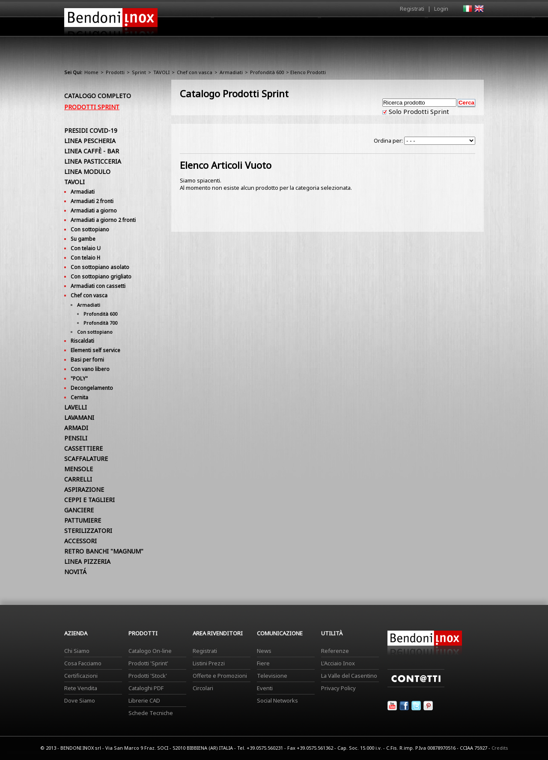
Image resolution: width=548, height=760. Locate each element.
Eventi (265, 688)
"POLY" (79, 378)
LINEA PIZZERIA (87, 561)
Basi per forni (87, 359)
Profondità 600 (267, 72)
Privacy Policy (338, 688)
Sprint (139, 72)
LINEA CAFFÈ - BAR (91, 151)
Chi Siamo (76, 651)
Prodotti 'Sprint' (148, 663)
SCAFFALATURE (86, 459)
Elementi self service (95, 350)
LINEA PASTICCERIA (92, 161)
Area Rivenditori (341, 28)
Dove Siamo (79, 700)
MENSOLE (78, 469)
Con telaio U (86, 248)
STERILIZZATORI (88, 531)
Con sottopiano (90, 229)
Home (226, 26)
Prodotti (294, 28)
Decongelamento (92, 388)
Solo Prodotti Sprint (418, 111)
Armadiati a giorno (94, 210)
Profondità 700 (100, 323)
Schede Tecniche (150, 713)
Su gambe (83, 238)
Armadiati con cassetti (98, 286)
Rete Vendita (80, 688)
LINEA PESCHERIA (90, 141)
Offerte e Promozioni (220, 675)
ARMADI (76, 428)
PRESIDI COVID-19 (90, 130)
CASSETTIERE (83, 448)
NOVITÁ (75, 572)
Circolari (203, 688)
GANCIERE (79, 510)
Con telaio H (85, 257)
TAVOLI (161, 72)
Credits (499, 748)
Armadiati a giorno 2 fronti (103, 220)
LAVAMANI (79, 417)
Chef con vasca (194, 72)
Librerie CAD (144, 700)
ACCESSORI (80, 541)
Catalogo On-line (150, 651)
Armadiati (231, 72)
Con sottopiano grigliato (101, 276)
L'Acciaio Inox (338, 663)
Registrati (412, 8)
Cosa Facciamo (82, 663)
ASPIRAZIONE (84, 489)
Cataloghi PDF (146, 688)
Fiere (263, 663)
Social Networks (277, 700)
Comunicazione (396, 28)
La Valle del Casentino (349, 675)
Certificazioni (81, 675)
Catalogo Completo (97, 96)
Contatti (472, 26)
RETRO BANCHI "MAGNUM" (103, 551)
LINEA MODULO (87, 172)
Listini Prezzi (209, 663)
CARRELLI (78, 479)
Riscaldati (82, 340)
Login (441, 8)
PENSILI (75, 438)
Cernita (79, 397)
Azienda (258, 28)
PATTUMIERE (82, 520)
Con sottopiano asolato (100, 267)
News (264, 651)
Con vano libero (90, 369)
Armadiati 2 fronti (92, 201)
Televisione (272, 675)
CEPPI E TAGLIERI (89, 500)
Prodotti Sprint (91, 107)
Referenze (335, 651)
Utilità (439, 28)
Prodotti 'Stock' (147, 675)
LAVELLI (75, 407)
